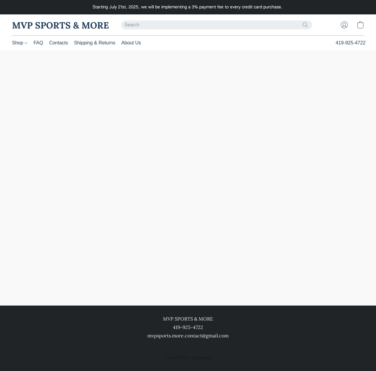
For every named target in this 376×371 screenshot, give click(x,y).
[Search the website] (305, 25)
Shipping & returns (197, 347)
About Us (131, 42)
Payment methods (155, 347)
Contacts (58, 42)
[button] (60, 24)
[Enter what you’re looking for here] (216, 24)
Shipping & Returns (94, 42)
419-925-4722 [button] (351, 42)
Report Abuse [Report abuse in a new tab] (257, 347)
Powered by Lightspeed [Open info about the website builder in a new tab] (188, 358)
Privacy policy (118, 347)
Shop (19, 42)
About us (229, 347)
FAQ (38, 42)
